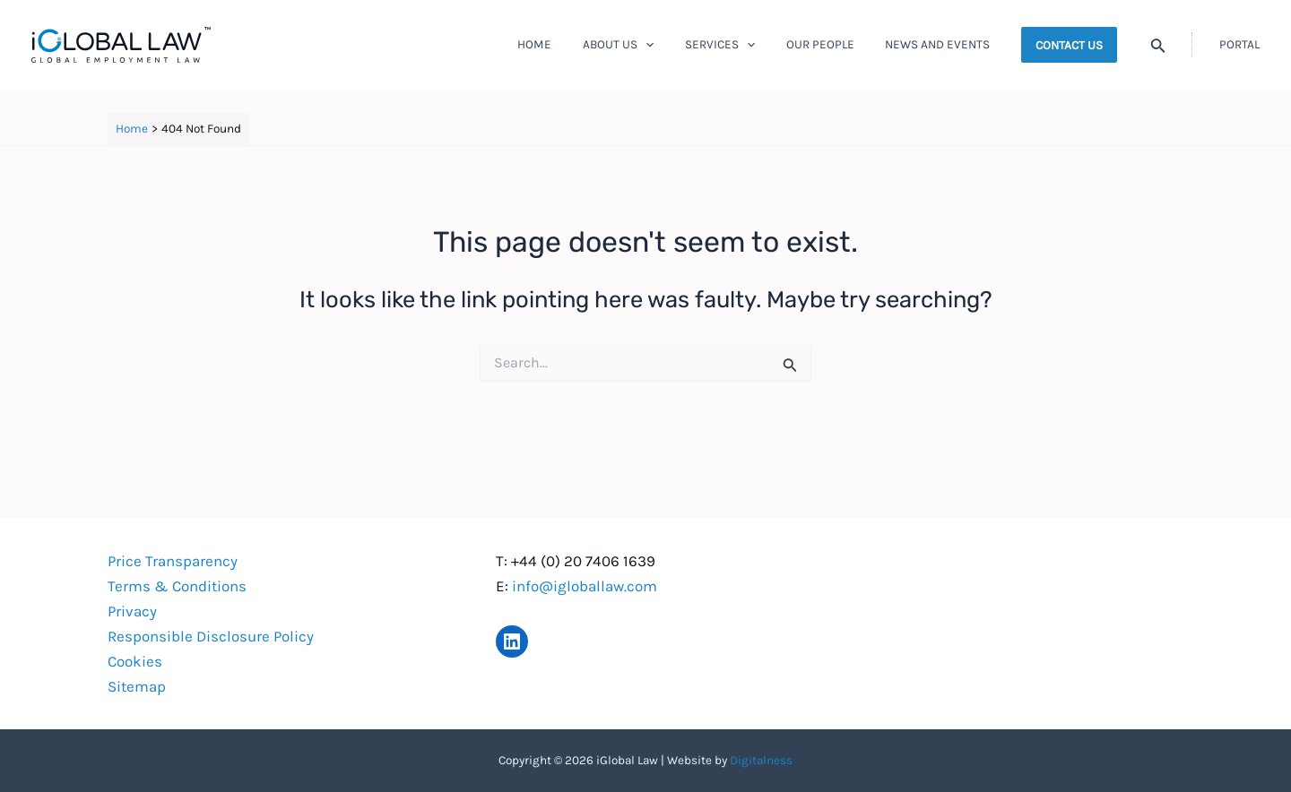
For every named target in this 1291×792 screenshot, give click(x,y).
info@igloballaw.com (584, 586)
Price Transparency (173, 561)
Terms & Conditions (177, 586)
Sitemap (137, 686)
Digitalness (761, 760)
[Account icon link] (1239, 44)
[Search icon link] (1158, 47)
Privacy (132, 611)
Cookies (135, 661)
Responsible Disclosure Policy (211, 636)
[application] (675, 45)
